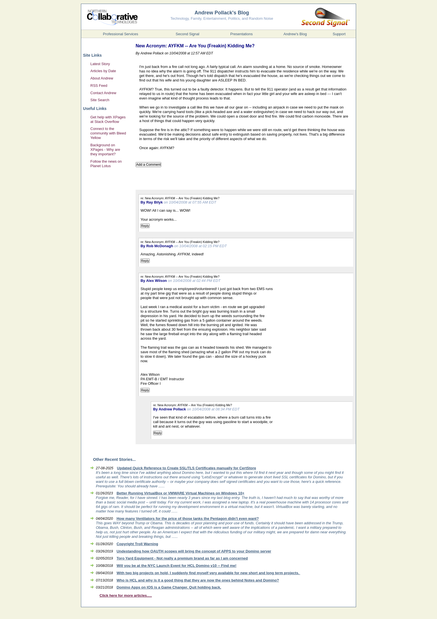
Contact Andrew (103, 93)
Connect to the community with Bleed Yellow (108, 133)
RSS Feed (99, 85)
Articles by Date (103, 71)
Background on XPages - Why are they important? (105, 149)
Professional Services (120, 34)
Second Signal (187, 34)
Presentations (241, 34)
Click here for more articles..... (126, 595)
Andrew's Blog (295, 34)
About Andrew (102, 78)
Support (339, 34)
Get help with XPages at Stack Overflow (108, 119)
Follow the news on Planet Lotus (106, 163)
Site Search (100, 100)
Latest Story (100, 64)
